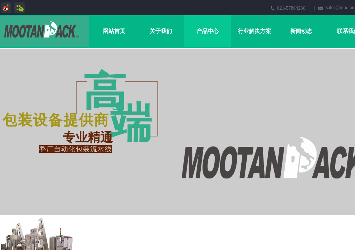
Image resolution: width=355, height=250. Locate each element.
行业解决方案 (254, 31)
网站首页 (114, 31)
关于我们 (161, 31)
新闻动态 (301, 31)
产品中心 (208, 31)
